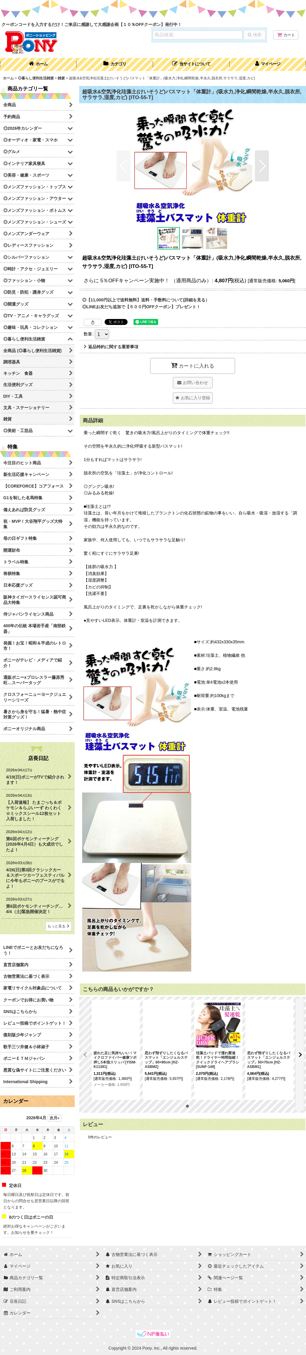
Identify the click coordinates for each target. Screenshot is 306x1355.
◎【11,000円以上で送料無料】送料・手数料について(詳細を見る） (145, 299)
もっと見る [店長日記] (59, 926)
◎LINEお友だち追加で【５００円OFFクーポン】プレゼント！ (141, 306)
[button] (191, 64)
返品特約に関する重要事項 (111, 346)
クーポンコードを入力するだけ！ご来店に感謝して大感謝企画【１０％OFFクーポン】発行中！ (91, 24)
